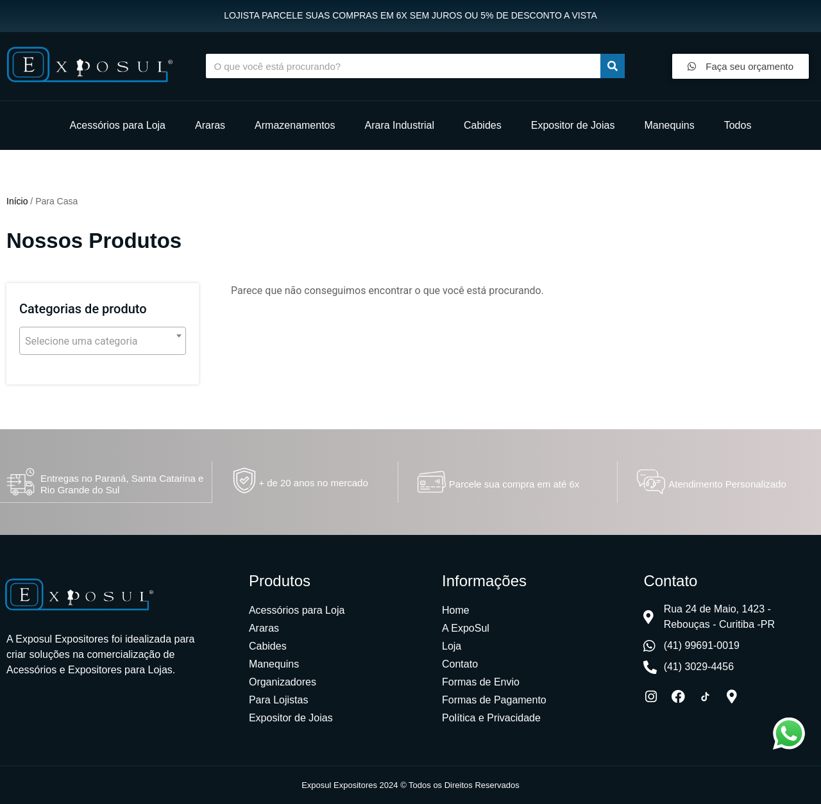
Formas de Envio (481, 681)
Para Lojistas (279, 699)
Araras (210, 125)
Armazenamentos (295, 125)
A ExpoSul (465, 627)
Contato (460, 663)
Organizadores (282, 681)
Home (456, 609)
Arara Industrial (400, 125)
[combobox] (102, 341)
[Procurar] (612, 66)
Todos (738, 125)
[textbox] (102, 341)
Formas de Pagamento (494, 699)
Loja (451, 645)
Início (17, 201)
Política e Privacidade (491, 717)
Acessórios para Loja (117, 125)
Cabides (483, 125)
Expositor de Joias (573, 125)
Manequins (669, 125)
